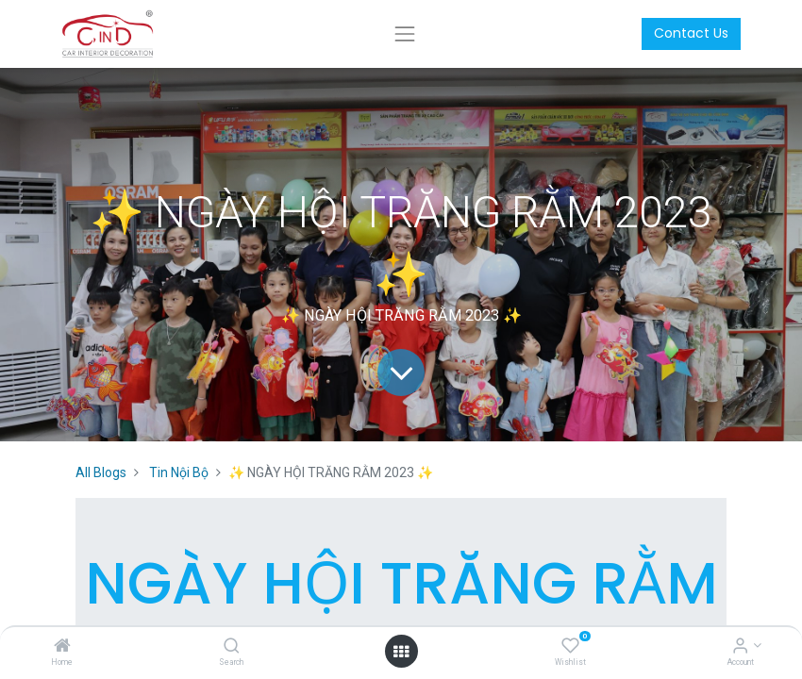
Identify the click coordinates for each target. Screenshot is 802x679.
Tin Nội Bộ (179, 472)
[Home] (62, 646)
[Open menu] (401, 651)
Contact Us (691, 33)
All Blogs (100, 472)
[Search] (232, 646)
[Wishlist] (570, 646)
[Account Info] (740, 646)
